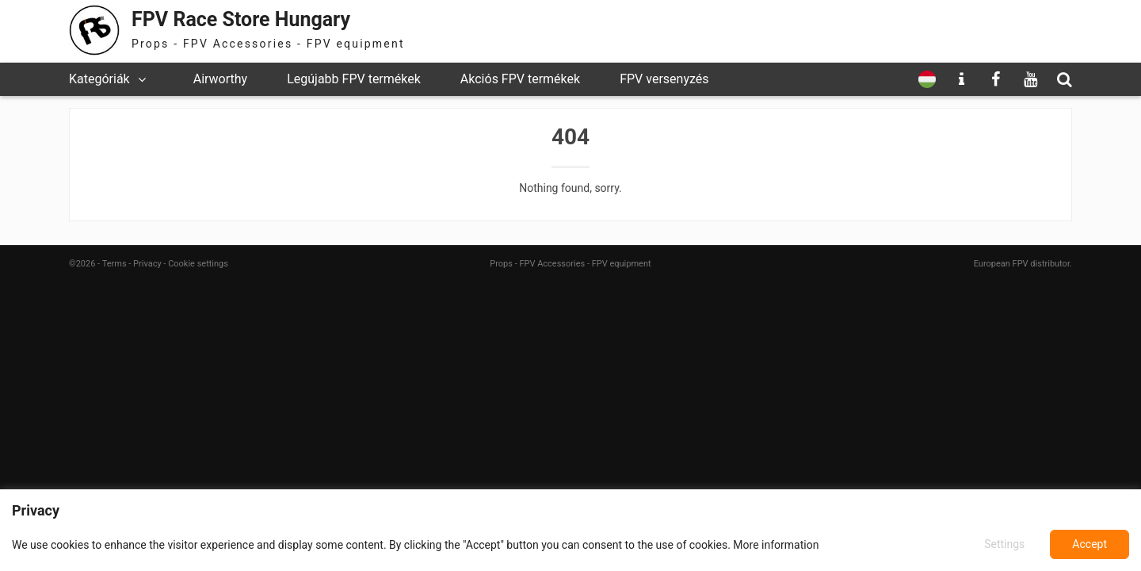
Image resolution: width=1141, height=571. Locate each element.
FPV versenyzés (664, 78)
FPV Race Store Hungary (241, 19)
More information (776, 544)
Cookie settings (198, 264)
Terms (114, 264)
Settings (1004, 544)
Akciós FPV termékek (520, 78)
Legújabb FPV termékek (354, 78)
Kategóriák (99, 78)
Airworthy (220, 78)
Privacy (147, 264)
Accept (1089, 544)
